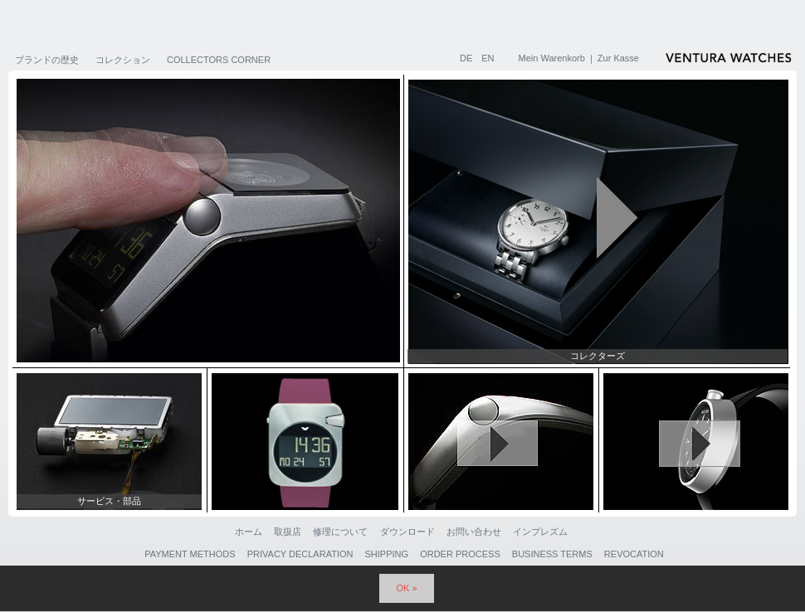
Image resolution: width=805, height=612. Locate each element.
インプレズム (540, 532)
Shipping (387, 554)
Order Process (460, 554)
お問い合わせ (473, 532)
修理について (340, 532)
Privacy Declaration (300, 554)
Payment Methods (189, 554)
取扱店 (287, 532)
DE (467, 58)
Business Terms (552, 554)
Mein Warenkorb (552, 58)
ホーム (248, 532)
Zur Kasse (618, 58)
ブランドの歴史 (47, 60)
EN (487, 58)
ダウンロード (407, 532)
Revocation (634, 554)
